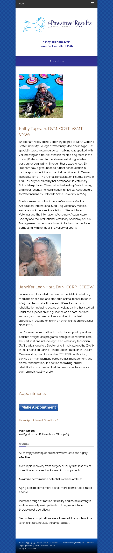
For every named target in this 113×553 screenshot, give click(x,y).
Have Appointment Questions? (38, 420)
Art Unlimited (88, 543)
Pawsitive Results (50, 543)
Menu (56, 3)
